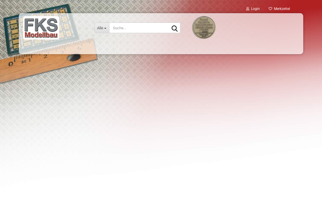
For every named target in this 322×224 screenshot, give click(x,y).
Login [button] (253, 9)
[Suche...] (101, 28)
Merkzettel (279, 9)
